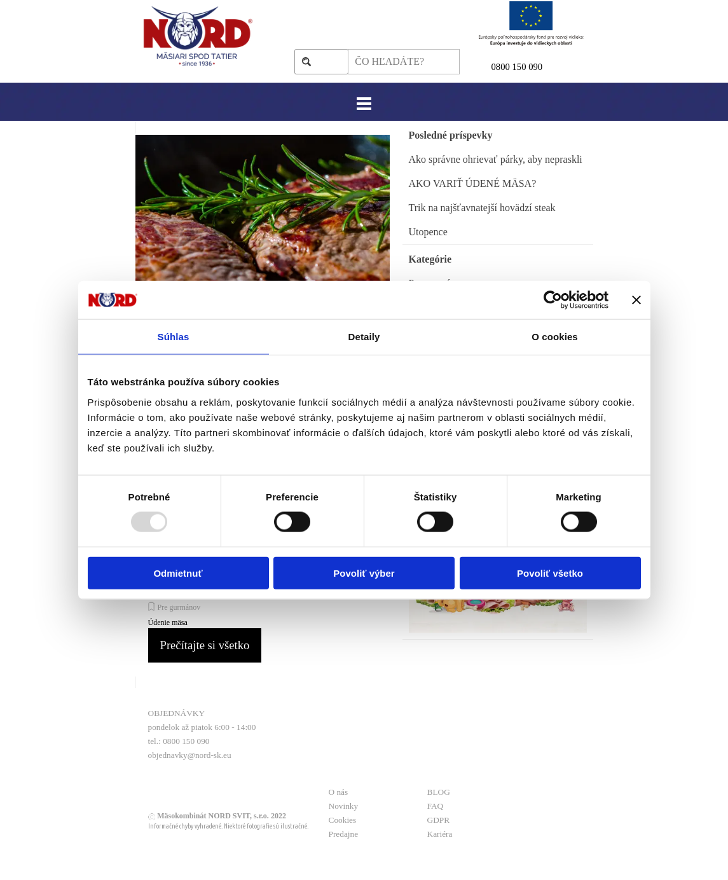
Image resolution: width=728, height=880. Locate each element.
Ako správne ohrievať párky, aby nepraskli (495, 159)
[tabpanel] (539, 67)
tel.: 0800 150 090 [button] (179, 741)
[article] (262, 272)
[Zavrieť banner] (636, 300)
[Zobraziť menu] (364, 103)
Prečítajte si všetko (205, 645)
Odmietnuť (177, 572)
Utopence (428, 231)
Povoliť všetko (550, 572)
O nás (338, 792)
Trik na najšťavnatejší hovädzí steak (482, 207)
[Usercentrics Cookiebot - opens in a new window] (552, 300)
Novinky (344, 806)
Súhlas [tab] (173, 336)
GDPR (438, 820)
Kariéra (440, 834)
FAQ (435, 806)
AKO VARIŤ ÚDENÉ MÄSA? (473, 183)
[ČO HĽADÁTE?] (403, 61)
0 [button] (493, 67)
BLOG (438, 792)
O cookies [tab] (555, 336)
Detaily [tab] (364, 336)
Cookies (343, 820)
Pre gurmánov (179, 607)
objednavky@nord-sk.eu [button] (189, 755)
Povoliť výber (363, 572)
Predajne (344, 834)
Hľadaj (327, 61)
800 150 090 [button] (519, 67)
